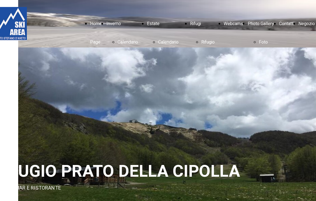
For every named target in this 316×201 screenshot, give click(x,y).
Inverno (113, 23)
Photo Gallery (261, 23)
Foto (263, 42)
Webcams (233, 23)
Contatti (286, 23)
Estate (153, 23)
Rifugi (195, 23)
